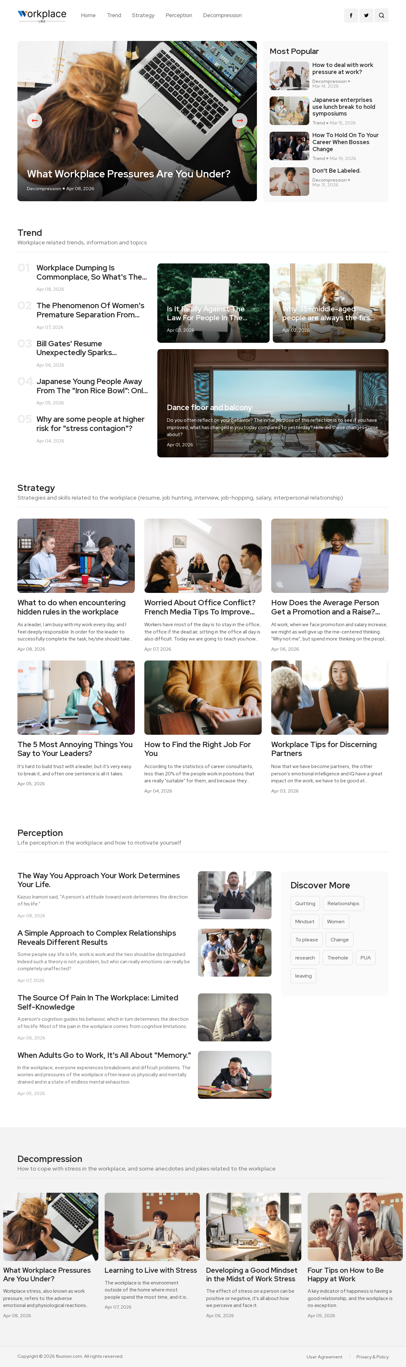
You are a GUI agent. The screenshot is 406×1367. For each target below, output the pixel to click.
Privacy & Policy (373, 1357)
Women (335, 921)
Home (88, 15)
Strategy (143, 15)
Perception (179, 15)
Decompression (222, 15)
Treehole (337, 957)
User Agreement (324, 1357)
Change (340, 939)
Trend (114, 15)
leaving (303, 975)
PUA (366, 957)
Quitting (305, 903)
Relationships (343, 903)
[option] (137, 121)
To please (306, 939)
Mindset (305, 921)
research (305, 957)
